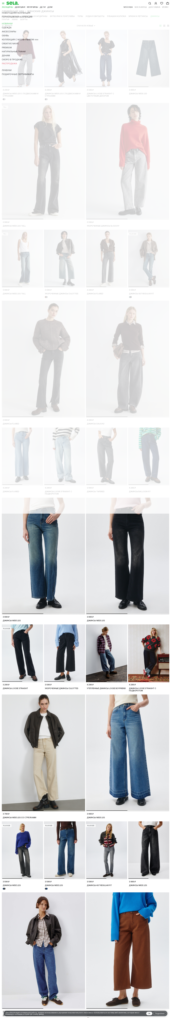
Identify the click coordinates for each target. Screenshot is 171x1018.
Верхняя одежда (10, 16)
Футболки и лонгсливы (62, 16)
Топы (80, 16)
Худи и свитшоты (95, 16)
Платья (5, 19)
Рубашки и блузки (116, 16)
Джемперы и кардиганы (34, 16)
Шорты (23, 19)
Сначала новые (86, 26)
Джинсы (154, 16)
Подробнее (160, 1013)
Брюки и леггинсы (138, 16)
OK (149, 1013)
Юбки (15, 19)
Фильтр (7, 26)
